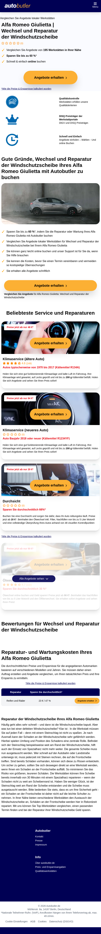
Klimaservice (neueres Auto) (25, 430)
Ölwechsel (11, 580)
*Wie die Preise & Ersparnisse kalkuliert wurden (26, 88)
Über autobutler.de (45, 863)
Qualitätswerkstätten (46, 871)
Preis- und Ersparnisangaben (50, 867)
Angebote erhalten (87, 701)
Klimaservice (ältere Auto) (23, 359)
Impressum (41, 844)
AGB (32, 921)
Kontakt (39, 836)
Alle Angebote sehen (33, 578)
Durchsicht (11, 501)
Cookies (42, 921)
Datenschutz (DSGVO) (61, 921)
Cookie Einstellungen (16, 921)
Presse (39, 840)
